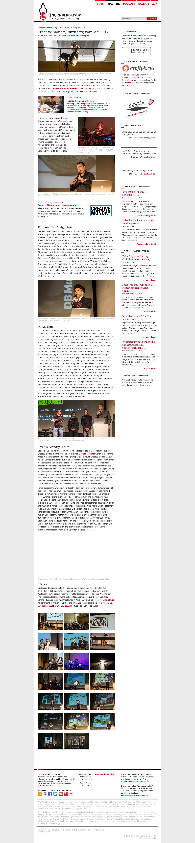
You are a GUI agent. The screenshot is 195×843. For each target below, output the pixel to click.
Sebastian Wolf (59, 807)
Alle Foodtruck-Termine (85, 110)
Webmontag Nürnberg (102, 821)
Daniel (65, 783)
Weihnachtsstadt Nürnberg (122, 821)
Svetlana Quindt (119, 807)
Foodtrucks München (130, 814)
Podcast (129, 3)
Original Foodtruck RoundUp (117, 819)
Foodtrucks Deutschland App (93, 814)
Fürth (77, 104)
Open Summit (79, 597)
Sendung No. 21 (149, 138)
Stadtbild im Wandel (57, 821)
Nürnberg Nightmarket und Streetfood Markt (138, 817)
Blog (55, 28)
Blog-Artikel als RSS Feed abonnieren (140, 51)
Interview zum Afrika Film (137, 316)
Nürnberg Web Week (61, 819)
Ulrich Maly (53, 809)
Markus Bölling (76, 804)
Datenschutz (44, 832)
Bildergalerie (84, 36)
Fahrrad (60, 814)
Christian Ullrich (100, 802)
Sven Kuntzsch (106, 807)
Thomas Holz (43, 809)
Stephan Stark (82, 807)
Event (61, 203)
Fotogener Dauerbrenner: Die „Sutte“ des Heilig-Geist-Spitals (138, 287)
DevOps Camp (50, 814)
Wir (154, 3)
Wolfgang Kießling (79, 809)
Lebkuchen (101, 817)
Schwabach (91, 104)
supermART (48, 606)
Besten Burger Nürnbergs (76, 812)
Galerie (143, 3)
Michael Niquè (127, 804)
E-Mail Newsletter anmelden (134, 796)
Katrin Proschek (51, 804)
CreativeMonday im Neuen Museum (57, 205)
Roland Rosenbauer (45, 807)
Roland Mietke (150, 804)
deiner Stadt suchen (131, 77)
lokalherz (109, 600)
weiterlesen (149, 280)
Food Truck (76, 814)
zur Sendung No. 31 (146, 244)
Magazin (113, 3)
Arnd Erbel (89, 802)
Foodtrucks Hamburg (113, 814)
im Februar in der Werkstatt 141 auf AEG (72, 88)
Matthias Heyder (103, 804)
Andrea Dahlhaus (77, 802)
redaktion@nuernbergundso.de (135, 781)
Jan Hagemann (147, 802)
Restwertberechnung (137, 819)
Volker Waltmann (64, 809)
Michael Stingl (138, 804)
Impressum (97, 830)
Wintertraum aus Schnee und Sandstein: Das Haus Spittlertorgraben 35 (138, 345)
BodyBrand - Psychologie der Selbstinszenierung (105, 812)
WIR (73, 830)
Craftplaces (130, 83)
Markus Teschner (87, 454)
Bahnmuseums (79, 387)
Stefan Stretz (71, 807)
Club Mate (143, 812)
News (47, 830)
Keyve (67, 606)
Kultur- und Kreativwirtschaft (85, 817)
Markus (41, 786)
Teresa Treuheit (132, 807)
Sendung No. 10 (149, 157)
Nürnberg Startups (45, 819)
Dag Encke (126, 802)
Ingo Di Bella (136, 802)
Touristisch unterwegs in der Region (79, 821)
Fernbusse (67, 814)
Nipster (109, 817)
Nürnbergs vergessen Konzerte (82, 819)
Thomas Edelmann (146, 807)
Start (101, 3)
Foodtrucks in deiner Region (80, 101)
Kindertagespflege (66, 817)
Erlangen (83, 104)
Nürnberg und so (45, 28)
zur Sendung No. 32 (146, 216)
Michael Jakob (115, 804)
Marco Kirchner (63, 804)
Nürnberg (70, 104)
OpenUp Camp (100, 819)
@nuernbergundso (105, 774)
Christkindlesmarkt (132, 812)
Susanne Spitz (94, 807)
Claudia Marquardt (114, 802)
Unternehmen (83, 830)
